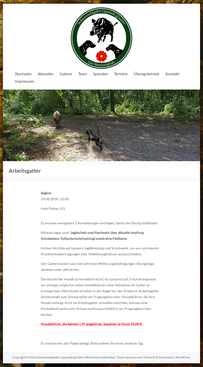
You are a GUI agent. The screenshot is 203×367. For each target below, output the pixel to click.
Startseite (23, 73)
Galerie (66, 73)
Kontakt (172, 73)
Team (82, 73)
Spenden (100, 73)
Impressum (24, 81)
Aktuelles (46, 73)
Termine (121, 73)
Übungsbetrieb (146, 73)
